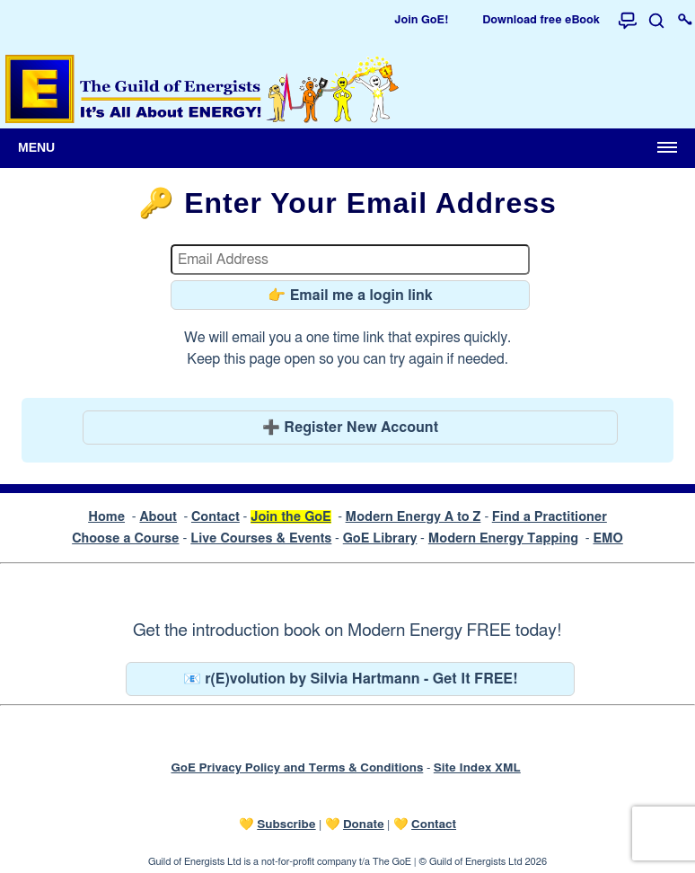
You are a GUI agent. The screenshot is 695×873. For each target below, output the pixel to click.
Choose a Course (125, 538)
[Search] (656, 21)
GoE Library (380, 538)
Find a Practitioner (549, 517)
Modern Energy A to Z (413, 517)
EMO (607, 538)
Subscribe (286, 824)
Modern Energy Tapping (503, 538)
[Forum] (627, 21)
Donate (363, 824)
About (158, 517)
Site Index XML (477, 768)
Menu (36, 147)
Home (106, 517)
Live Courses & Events (260, 538)
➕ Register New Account (350, 427)
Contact (215, 517)
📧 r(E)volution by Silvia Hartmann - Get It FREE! (350, 679)
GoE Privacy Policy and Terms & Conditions (297, 768)
